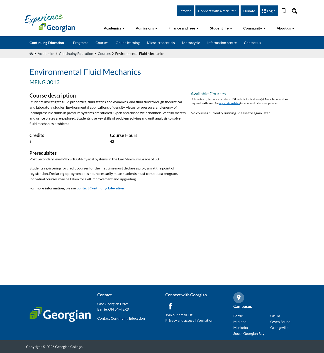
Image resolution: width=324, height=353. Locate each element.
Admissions (147, 28)
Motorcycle (191, 42)
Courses (101, 42)
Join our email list (178, 315)
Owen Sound (280, 321)
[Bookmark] (283, 10)
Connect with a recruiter (217, 11)
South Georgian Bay (248, 333)
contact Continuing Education (100, 188)
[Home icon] (31, 53)
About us (286, 28)
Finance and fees (183, 28)
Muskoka (240, 327)
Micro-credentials (161, 42)
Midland (239, 321)
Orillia (275, 316)
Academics (114, 28)
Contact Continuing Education (121, 318)
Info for (185, 11)
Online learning (128, 42)
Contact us (252, 42)
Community (254, 28)
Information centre (222, 42)
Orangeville (279, 327)
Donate (249, 11)
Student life (221, 28)
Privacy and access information (189, 320)
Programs (80, 42)
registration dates (229, 103)
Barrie (238, 316)
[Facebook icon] (170, 306)
